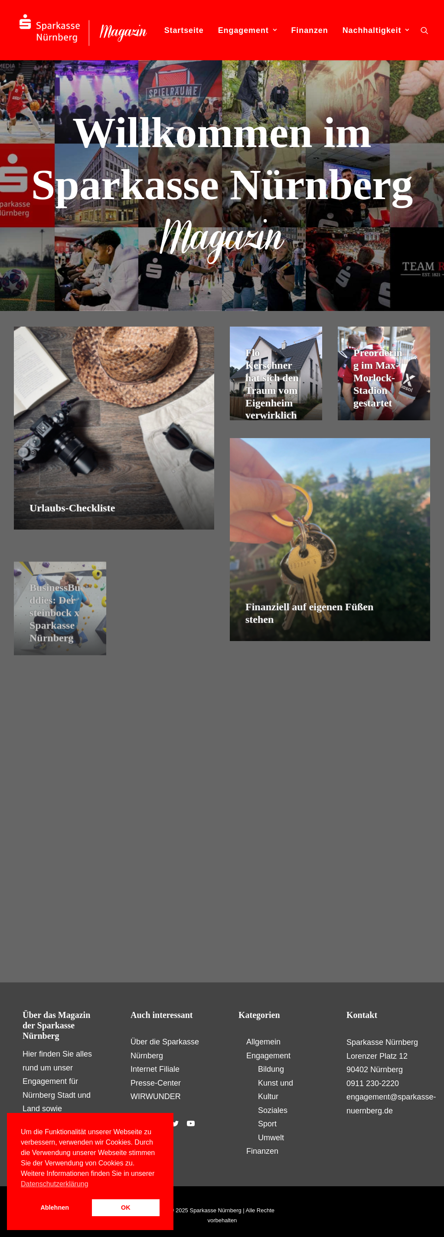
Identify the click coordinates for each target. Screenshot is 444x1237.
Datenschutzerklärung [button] (54, 1184)
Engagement (247, 30)
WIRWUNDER (156, 1096)
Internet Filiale (155, 1069)
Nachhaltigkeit (376, 30)
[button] (424, 30)
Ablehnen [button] (54, 1207)
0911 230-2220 (372, 1083)
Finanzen (309, 30)
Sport (267, 1123)
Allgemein (263, 1041)
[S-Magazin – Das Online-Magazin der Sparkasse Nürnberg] (83, 30)
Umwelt (271, 1137)
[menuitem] (184, 30)
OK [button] (126, 1207)
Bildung (271, 1069)
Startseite (184, 30)
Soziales (272, 1110)
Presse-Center (156, 1083)
